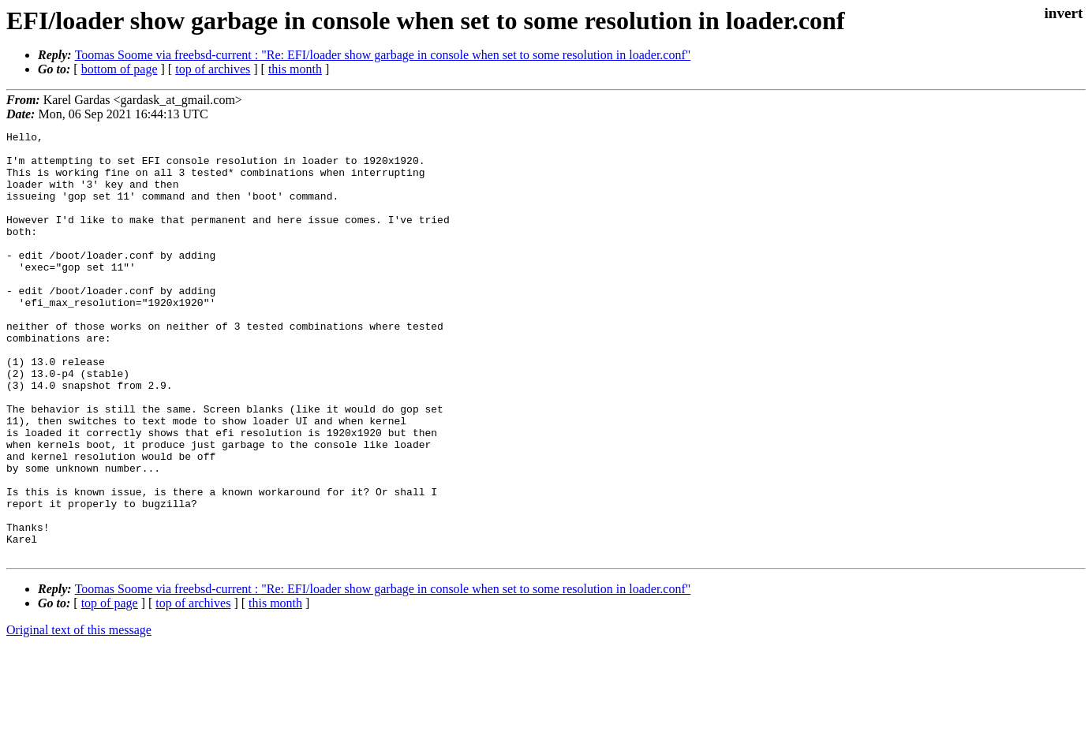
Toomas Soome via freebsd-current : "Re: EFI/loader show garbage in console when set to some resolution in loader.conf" (383, 55)
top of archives (212, 69)
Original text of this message (78, 715)
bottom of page (119, 69)
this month (295, 69)
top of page (109, 688)
